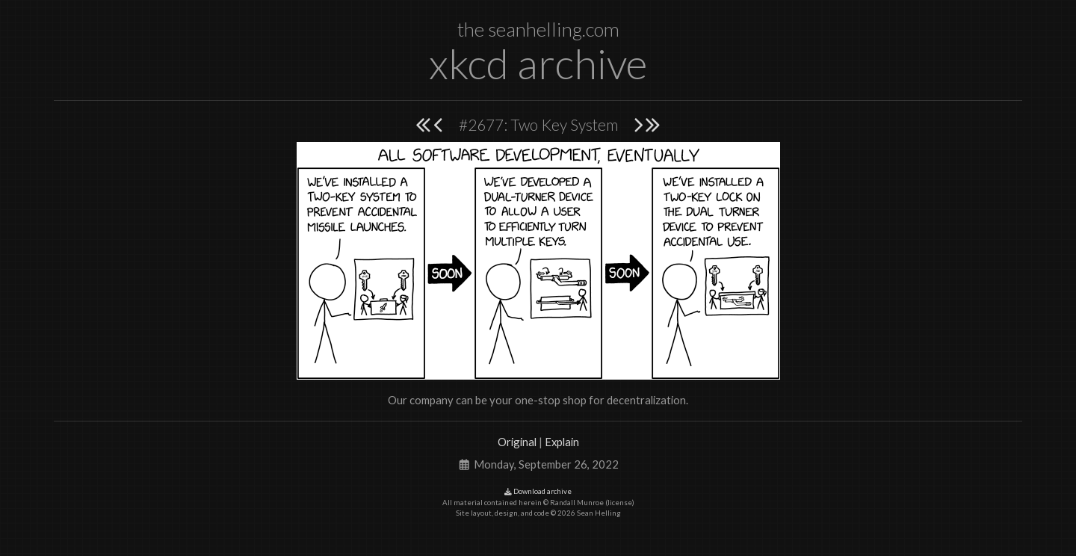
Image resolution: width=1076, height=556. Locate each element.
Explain (562, 441)
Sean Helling (599, 513)
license (619, 502)
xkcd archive (538, 63)
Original (517, 441)
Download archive (538, 491)
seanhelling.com (553, 29)
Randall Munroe (577, 502)
